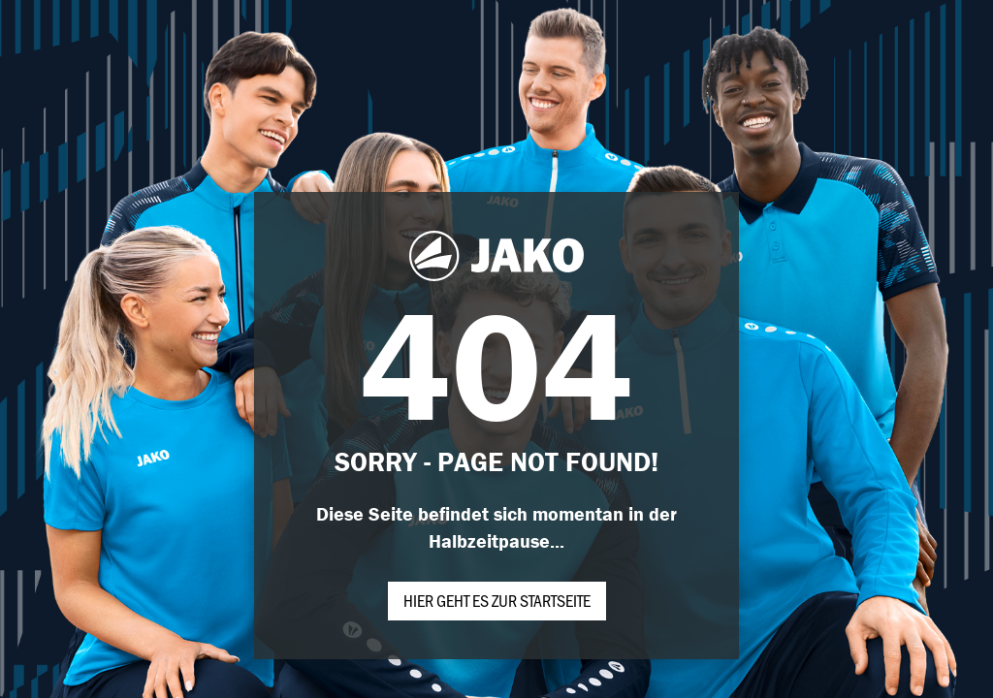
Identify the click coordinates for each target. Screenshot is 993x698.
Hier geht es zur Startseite (497, 600)
